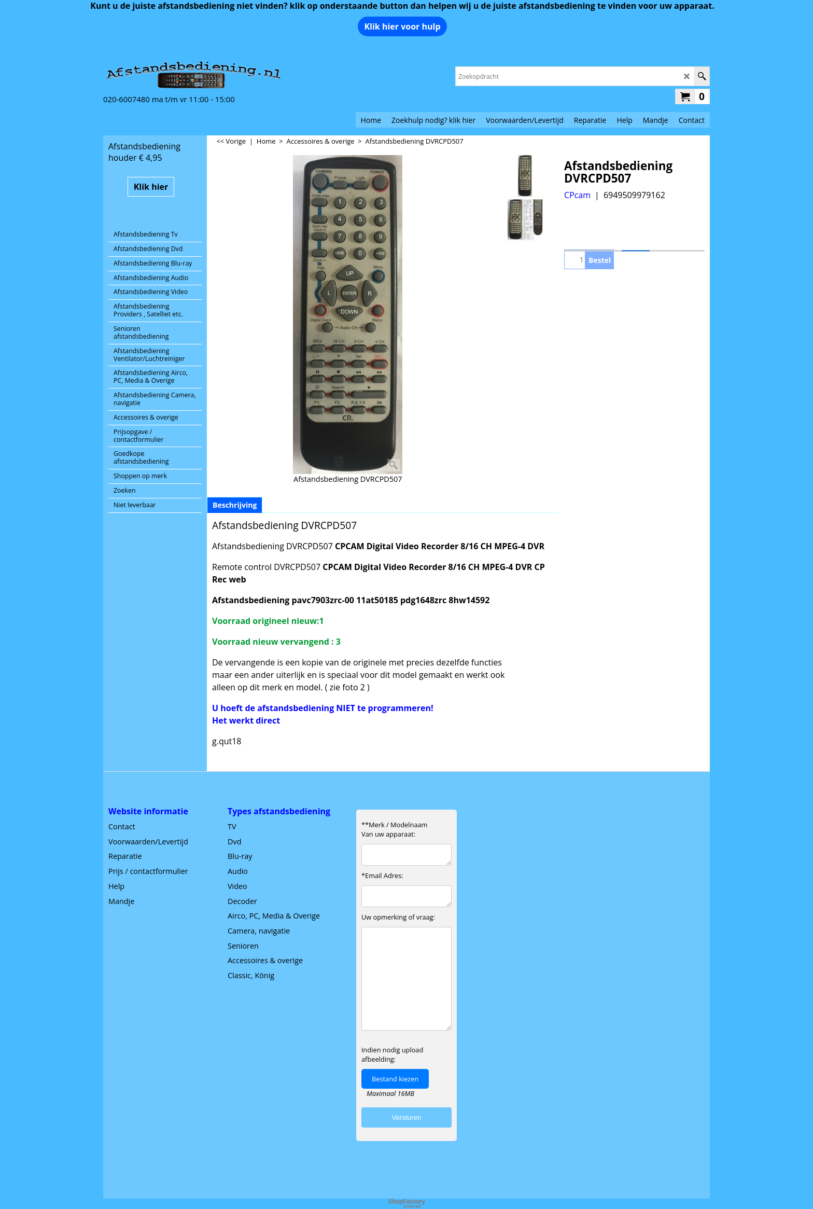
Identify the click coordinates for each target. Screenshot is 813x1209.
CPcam (577, 195)
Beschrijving (235, 505)
